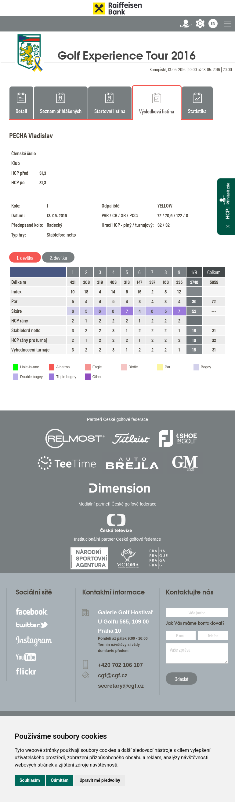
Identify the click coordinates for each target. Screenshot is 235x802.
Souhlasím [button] (30, 780)
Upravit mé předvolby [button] (99, 780)
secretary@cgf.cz (121, 686)
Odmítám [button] (60, 780)
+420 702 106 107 (120, 665)
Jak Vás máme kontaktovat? (195, 623)
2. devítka (58, 257)
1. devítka (25, 257)
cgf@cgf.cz (113, 675)
